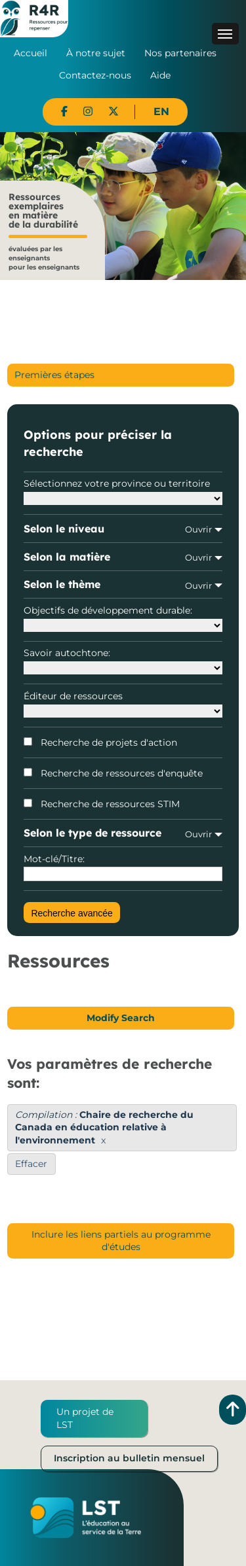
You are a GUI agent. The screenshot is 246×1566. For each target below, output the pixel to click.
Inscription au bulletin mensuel (129, 1458)
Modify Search (121, 1018)
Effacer (31, 1164)
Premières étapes (54, 375)
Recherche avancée (72, 913)
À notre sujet (95, 53)
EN (161, 111)
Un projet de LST (84, 1418)
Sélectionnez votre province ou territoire (123, 491)
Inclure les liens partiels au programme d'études (121, 1240)
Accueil (30, 53)
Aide (160, 75)
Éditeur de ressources (123, 704)
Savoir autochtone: (123, 660)
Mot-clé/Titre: (123, 867)
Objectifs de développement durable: (123, 618)
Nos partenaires (180, 53)
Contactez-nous (95, 75)
